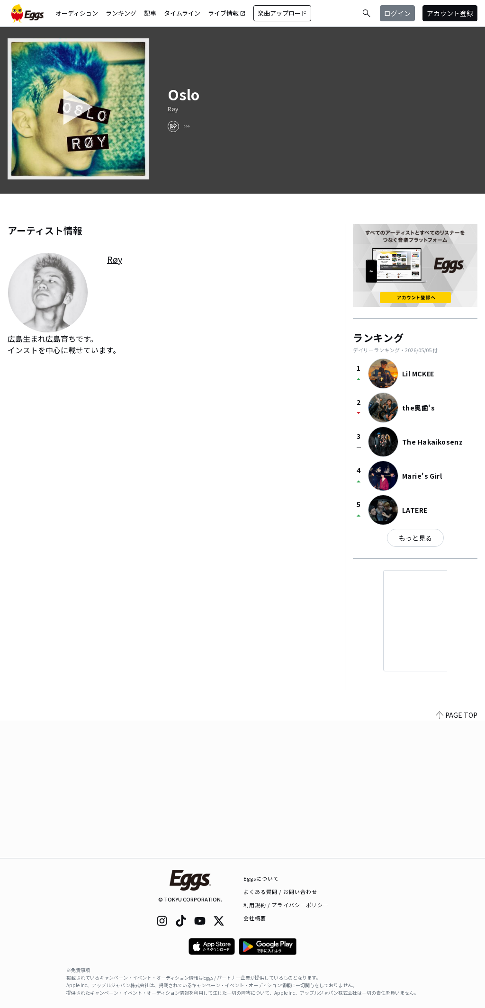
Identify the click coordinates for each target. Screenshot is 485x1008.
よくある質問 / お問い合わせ (280, 891)
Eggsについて (261, 878)
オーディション (76, 13)
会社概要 (254, 918)
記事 (150, 13)
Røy (173, 109)
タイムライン (182, 13)
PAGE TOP (456, 852)
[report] (186, 126)
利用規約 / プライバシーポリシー (286, 905)
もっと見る (415, 538)
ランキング (121, 13)
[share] (173, 126)
